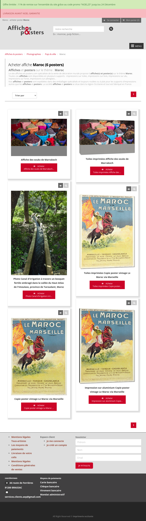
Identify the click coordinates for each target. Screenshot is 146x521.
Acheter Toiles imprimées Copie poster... (106, 284)
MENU (136, 46)
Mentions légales (20, 461)
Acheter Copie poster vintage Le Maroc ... (39, 406)
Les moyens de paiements (19, 447)
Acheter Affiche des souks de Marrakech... (39, 167)
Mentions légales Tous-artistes (20, 439)
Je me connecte (55, 441)
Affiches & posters (14, 54)
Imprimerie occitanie (83, 516)
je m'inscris (84, 465)
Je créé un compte (57, 445)
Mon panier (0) (131, 20)
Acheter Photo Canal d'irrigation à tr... (39, 294)
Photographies (34, 54)
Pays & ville (50, 54)
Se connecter (111, 20)
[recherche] (111, 29)
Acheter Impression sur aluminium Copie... (106, 399)
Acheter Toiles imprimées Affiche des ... (107, 171)
